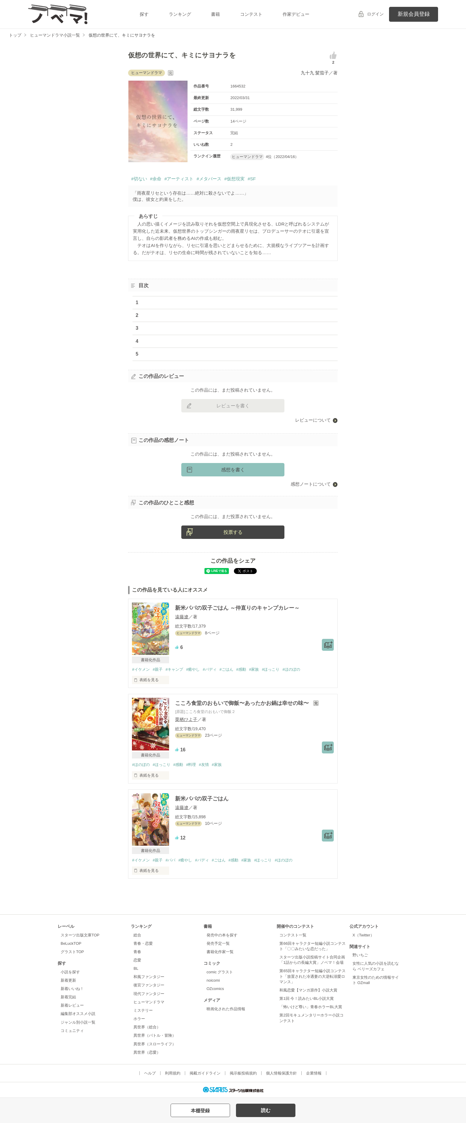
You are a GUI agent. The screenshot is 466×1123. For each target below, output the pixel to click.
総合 (137, 935)
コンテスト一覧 (292, 935)
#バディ (209, 669)
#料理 (191, 764)
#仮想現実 (234, 178)
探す (144, 14)
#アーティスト (178, 178)
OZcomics (215, 988)
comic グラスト (220, 972)
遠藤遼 (181, 616)
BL (135, 968)
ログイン (375, 14)
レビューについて (313, 420)
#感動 (241, 669)
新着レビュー (72, 1005)
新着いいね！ (72, 988)
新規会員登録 (414, 14)
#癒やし (193, 669)
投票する (233, 532)
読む (265, 1110)
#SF (252, 178)
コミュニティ (72, 1030)
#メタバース (208, 178)
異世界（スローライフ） (154, 1044)
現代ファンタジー (148, 993)
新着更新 (68, 980)
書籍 (215, 14)
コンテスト (251, 14)
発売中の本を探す (222, 935)
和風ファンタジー (148, 977)
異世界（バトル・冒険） (154, 1035)
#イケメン (140, 669)
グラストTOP (72, 952)
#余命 (155, 178)
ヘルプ (150, 1073)
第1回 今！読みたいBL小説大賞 (306, 998)
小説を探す (70, 972)
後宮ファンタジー (148, 985)
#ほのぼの (291, 669)
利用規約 (172, 1073)
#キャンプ (174, 669)
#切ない (139, 178)
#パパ (170, 860)
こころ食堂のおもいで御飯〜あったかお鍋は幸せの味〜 (242, 703)
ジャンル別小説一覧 (78, 1022)
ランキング (180, 14)
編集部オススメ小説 (78, 1013)
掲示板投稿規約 (243, 1073)
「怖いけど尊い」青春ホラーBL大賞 (310, 1007)
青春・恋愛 (143, 943)
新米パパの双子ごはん (202, 799)
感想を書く (233, 469)
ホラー (139, 1018)
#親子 (158, 669)
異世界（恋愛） (146, 1052)
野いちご (360, 955)
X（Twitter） (363, 935)
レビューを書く (233, 405)
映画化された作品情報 (226, 1009)
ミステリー (143, 1010)
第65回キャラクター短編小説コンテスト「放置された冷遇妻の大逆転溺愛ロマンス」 (312, 976)
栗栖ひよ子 (186, 719)
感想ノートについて (311, 484)
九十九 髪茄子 (315, 72)
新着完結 (68, 997)
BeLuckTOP (71, 943)
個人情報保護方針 (281, 1073)
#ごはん (226, 669)
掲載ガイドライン (205, 1073)
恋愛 (137, 960)
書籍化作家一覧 (220, 952)
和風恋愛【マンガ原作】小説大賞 (308, 990)
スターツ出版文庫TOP (80, 935)
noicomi (213, 980)
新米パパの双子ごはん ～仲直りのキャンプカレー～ (237, 608)
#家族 (254, 669)
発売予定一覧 (218, 943)
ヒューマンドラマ (148, 1002)
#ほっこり (270, 669)
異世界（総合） (146, 1027)
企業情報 (314, 1073)
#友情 (204, 764)
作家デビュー (296, 14)
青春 (137, 952)
